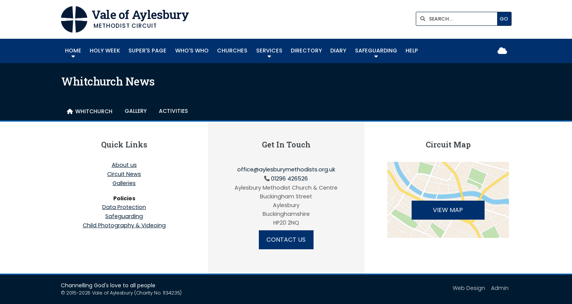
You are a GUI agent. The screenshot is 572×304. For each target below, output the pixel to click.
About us (124, 165)
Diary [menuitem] (338, 50)
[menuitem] (90, 111)
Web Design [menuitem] (469, 288)
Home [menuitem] (73, 50)
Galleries (124, 183)
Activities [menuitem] (173, 111)
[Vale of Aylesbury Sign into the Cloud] (502, 51)
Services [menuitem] (269, 50)
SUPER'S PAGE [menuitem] (147, 50)
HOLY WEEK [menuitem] (105, 50)
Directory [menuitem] (306, 50)
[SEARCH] (458, 18)
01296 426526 (289, 178)
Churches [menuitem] (232, 50)
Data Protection (124, 207)
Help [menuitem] (412, 50)
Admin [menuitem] (500, 288)
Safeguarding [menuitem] (376, 50)
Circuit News (124, 174)
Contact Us (286, 239)
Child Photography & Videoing (124, 225)
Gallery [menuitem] (136, 111)
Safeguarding (124, 216)
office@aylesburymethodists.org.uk (286, 169)
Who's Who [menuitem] (192, 50)
